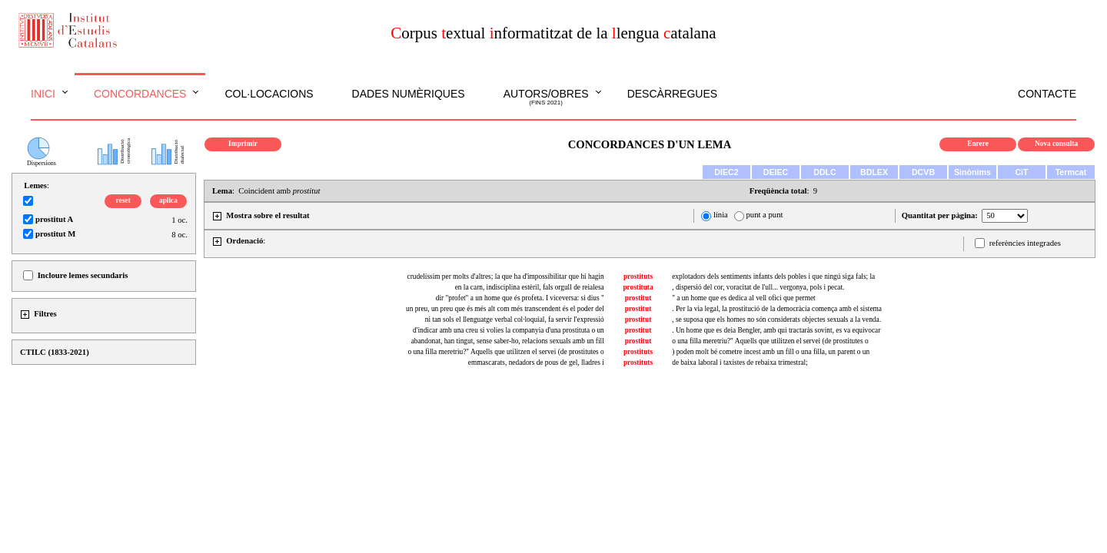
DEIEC (776, 172)
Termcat (1071, 172)
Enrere (978, 143)
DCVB (923, 172)
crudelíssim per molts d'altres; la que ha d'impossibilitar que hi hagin (505, 276)
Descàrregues (672, 94)
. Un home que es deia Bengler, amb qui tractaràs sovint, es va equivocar (776, 330)
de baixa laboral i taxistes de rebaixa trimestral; (739, 362)
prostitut (638, 298)
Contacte (1047, 94)
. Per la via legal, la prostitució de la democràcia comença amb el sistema (777, 309)
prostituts (638, 276)
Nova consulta (1056, 143)
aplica (168, 200)
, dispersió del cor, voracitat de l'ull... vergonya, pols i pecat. (758, 287)
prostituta (638, 287)
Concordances (140, 94)
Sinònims (972, 172)
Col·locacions (268, 94)
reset (123, 200)
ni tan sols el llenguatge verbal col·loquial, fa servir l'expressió (514, 319)
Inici (43, 94)
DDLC (824, 172)
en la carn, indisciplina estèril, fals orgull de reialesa (529, 287)
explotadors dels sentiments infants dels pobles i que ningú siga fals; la (773, 276)
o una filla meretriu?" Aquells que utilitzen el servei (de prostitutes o (770, 341)
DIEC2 (726, 172)
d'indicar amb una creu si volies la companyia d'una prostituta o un (508, 330)
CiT (1021, 172)
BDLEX (874, 172)
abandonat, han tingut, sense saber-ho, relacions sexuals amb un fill (507, 341)
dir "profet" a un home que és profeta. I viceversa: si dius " (520, 298)
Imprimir (243, 143)
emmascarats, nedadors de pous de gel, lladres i (536, 362)
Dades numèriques (408, 94)
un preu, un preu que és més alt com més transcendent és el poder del (505, 309)
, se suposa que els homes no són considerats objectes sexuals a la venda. (776, 319)
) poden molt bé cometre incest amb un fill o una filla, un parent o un (770, 352)
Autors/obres (546, 98)
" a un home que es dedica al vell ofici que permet (743, 298)
